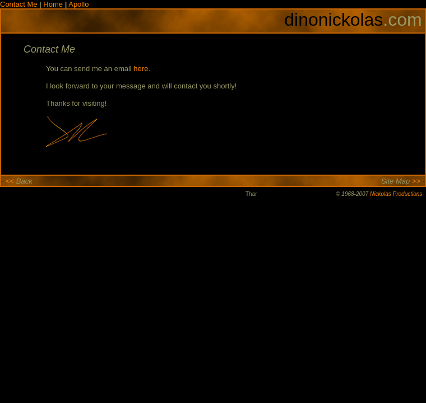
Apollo (78, 4)
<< (7, 181)
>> (418, 181)
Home (53, 4)
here (140, 68)
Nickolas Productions (396, 194)
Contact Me (19, 4)
